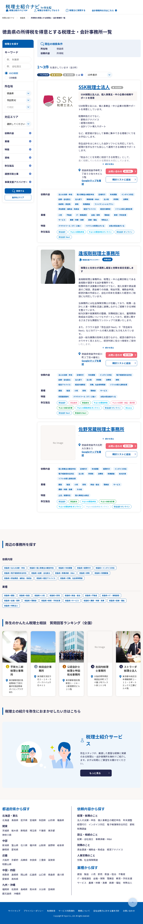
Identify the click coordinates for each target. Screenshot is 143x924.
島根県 (14, 874)
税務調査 (81, 828)
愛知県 (14, 849)
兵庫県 (24, 860)
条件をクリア (18, 197)
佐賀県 (14, 889)
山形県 (51, 820)
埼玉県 (33, 830)
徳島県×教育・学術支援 (50, 600)
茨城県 (5, 830)
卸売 (100, 874)
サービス (81, 882)
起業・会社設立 (85, 839)
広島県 (33, 874)
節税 (132, 824)
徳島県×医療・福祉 (117, 600)
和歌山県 (6, 864)
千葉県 (42, 830)
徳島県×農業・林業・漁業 (94, 600)
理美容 (110, 878)
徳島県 (22, 18)
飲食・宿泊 (110, 874)
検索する (20, 190)
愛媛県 (5, 879)
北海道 (5, 820)
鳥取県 (5, 874)
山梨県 (42, 845)
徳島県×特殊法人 (11, 605)
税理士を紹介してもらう (46, 10)
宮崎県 (51, 889)
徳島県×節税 (84, 573)
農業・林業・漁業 (98, 882)
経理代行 (81, 824)
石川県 (24, 845)
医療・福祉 (115, 882)
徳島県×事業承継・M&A (65, 573)
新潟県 (5, 845)
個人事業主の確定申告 (109, 820)
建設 (79, 874)
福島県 (60, 820)
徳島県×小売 (39, 595)
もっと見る (95, 773)
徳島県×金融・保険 (12, 600)
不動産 (121, 874)
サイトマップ (14, 910)
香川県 (60, 874)
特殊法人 (127, 882)
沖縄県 (17, 893)
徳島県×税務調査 (101, 573)
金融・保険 (99, 878)
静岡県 (5, 849)
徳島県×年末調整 (65, 568)
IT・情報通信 (84, 878)
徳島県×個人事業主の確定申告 (42, 568)
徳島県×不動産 (91, 595)
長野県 (51, 845)
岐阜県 (60, 845)
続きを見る (109, 164)
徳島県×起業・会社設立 (40, 573)
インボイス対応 (97, 824)
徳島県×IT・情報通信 (110, 595)
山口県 (42, 874)
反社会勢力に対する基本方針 (106, 910)
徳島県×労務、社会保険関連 (71, 578)
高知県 (14, 879)
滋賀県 (51, 860)
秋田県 (42, 820)
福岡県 (5, 889)
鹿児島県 (6, 893)
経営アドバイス (115, 849)
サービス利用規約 (66, 910)
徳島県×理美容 (30, 600)
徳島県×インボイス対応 (105, 568)
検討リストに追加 (121, 179)
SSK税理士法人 (94, 87)
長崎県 (24, 889)
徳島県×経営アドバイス (45, 578)
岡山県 (24, 874)
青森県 (14, 820)
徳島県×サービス (72, 600)
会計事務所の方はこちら (103, 10)
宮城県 (33, 820)
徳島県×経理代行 (84, 568)
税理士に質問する (75, 10)
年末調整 (127, 820)
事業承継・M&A (104, 839)
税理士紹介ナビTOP (16, 10)
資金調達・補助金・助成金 (91, 849)
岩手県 (24, 820)
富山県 (14, 845)
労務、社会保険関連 (87, 860)
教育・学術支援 (124, 878)
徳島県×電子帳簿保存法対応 (15, 573)
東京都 (51, 830)
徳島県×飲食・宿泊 (72, 595)
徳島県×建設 (9, 595)
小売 (93, 874)
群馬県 (24, 830)
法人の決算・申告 (86, 820)
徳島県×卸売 (55, 595)
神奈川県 (6, 834)
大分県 (42, 889)
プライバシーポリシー (34, 910)
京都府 (14, 860)
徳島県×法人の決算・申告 (14, 568)
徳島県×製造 (24, 595)
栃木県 (14, 830)
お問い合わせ (129, 910)
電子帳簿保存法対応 (117, 824)
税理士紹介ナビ (8, 18)
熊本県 (33, 889)
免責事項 (51, 910)
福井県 (33, 845)
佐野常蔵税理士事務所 (101, 429)
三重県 (42, 860)
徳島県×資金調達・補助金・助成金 (18, 578)
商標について (84, 910)
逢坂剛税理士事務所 (99, 253)
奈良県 (33, 860)
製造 (86, 874)
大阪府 (5, 860)
